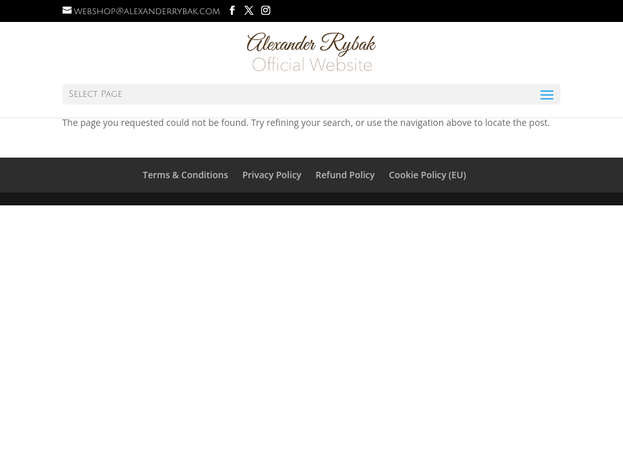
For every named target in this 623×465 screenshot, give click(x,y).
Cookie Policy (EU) (427, 175)
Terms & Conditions (185, 175)
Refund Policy (345, 175)
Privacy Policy (272, 175)
